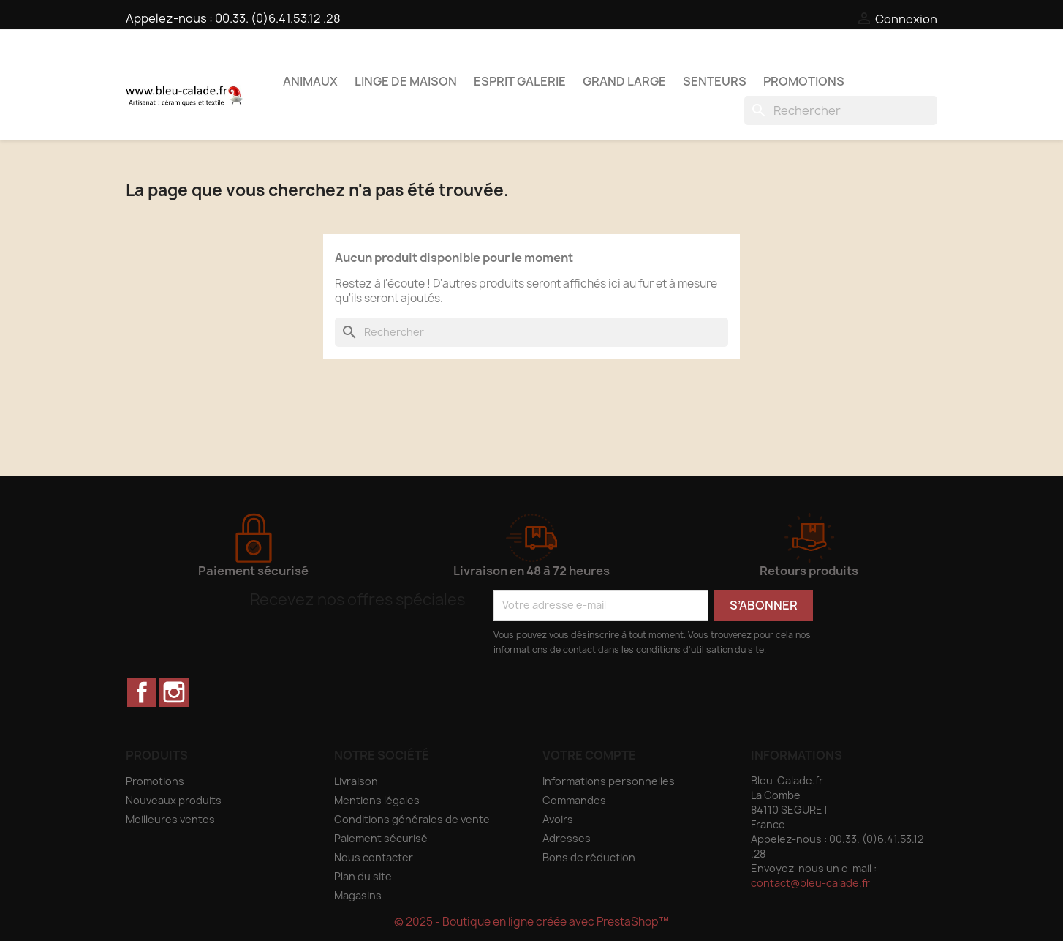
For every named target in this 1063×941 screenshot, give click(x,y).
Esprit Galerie (520, 81)
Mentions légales (377, 800)
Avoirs (557, 819)
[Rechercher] (840, 110)
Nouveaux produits (174, 800)
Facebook (141, 692)
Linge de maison (406, 81)
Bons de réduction (588, 857)
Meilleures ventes (170, 819)
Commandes (574, 800)
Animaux (310, 81)
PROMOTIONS (803, 81)
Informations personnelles (608, 781)
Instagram (174, 692)
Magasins (358, 895)
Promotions (155, 781)
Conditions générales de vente (412, 819)
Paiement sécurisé (381, 838)
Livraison (356, 781)
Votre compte (589, 755)
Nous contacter (373, 857)
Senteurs (714, 81)
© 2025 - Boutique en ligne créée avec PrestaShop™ (531, 921)
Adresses (566, 838)
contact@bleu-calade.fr (810, 883)
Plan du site (363, 876)
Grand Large (624, 81)
